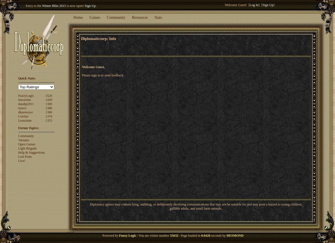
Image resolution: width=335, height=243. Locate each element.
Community (116, 17)
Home (78, 17)
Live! (21, 161)
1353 (49, 120)
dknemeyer (25, 112)
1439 (49, 100)
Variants (23, 140)
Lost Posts (25, 157)
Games (95, 17)
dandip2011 (26, 104)
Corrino (23, 116)
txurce (22, 108)
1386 (49, 108)
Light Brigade (27, 148)
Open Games (26, 144)
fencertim (24, 100)
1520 (49, 96)
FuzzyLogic (26, 96)
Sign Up (90, 6)
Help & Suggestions (31, 152)
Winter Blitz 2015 (54, 6)
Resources (140, 17)
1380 (49, 112)
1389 (49, 104)
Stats (158, 17)
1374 (49, 116)
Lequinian (25, 120)
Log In (254, 5)
